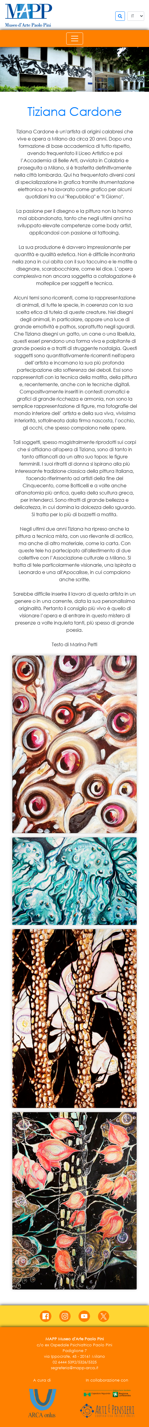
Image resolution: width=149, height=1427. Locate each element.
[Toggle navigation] (74, 39)
